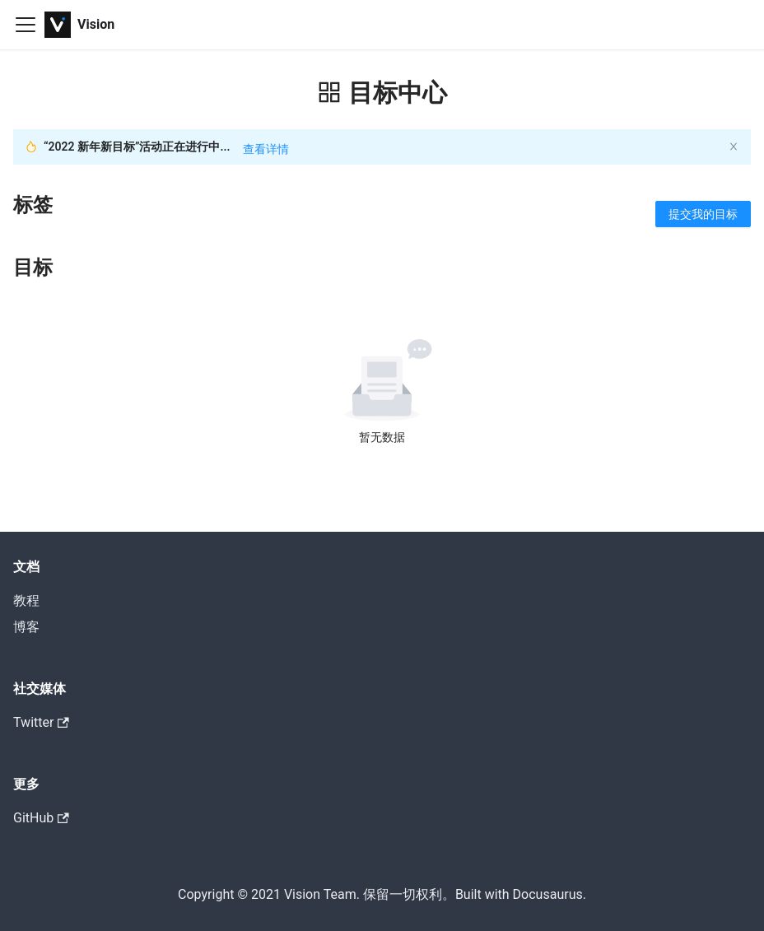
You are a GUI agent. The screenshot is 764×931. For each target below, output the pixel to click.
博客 (26, 627)
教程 (26, 600)
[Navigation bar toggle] (25, 24)
